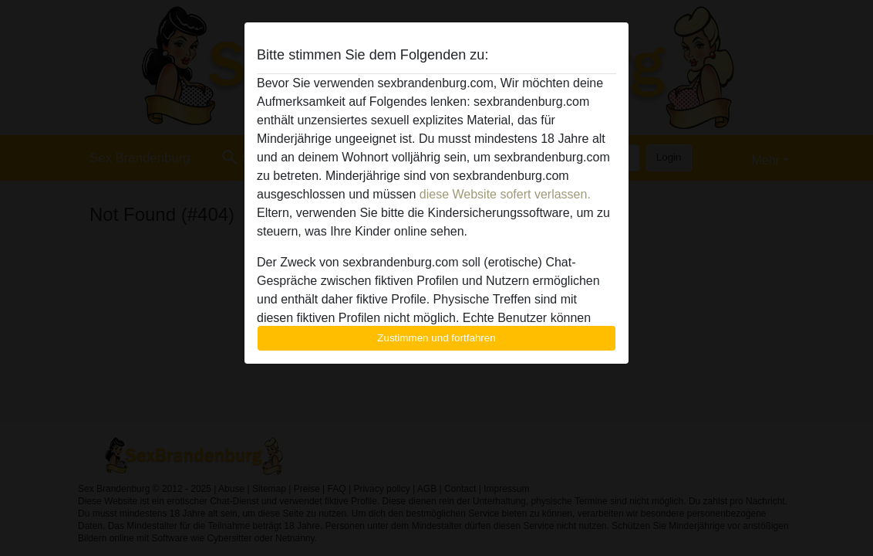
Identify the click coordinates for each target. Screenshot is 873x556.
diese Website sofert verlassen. (505, 194)
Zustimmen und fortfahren (436, 338)
